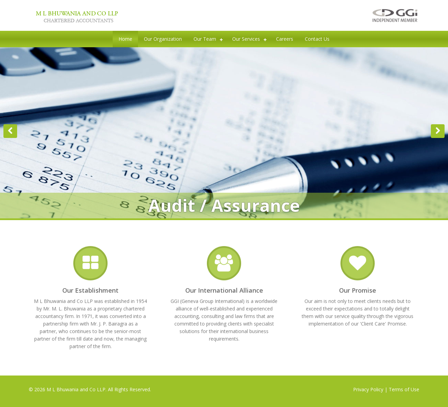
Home (125, 39)
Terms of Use (404, 389)
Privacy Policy (368, 389)
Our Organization (163, 39)
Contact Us (317, 39)
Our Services (246, 39)
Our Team (205, 39)
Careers (284, 39)
